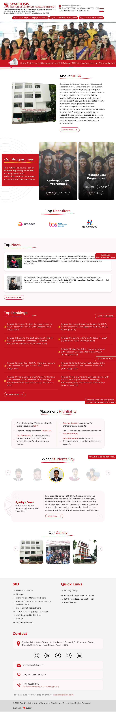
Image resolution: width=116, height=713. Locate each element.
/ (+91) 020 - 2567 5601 (85, 8)
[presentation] (7, 476)
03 (45, 676)
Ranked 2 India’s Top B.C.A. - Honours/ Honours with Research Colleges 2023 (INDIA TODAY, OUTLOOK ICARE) (83, 353)
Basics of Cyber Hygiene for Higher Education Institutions (100, 401)
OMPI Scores (70, 604)
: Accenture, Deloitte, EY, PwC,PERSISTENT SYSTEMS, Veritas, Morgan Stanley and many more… (33, 441)
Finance (19, 595)
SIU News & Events (24, 624)
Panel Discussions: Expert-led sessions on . (82, 433)
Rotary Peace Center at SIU (102, 457)
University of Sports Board (28, 609)
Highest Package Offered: (34, 432)
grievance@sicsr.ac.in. (63, 696)
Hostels (19, 620)
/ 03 (97, 8)
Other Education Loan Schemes (79, 597)
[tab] (21, 476)
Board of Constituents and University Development (33, 604)
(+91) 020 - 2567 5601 (32, 676)
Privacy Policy (71, 592)
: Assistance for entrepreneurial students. (78, 426)
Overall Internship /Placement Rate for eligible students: (35, 426)
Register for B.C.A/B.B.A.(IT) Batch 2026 (63, 18)
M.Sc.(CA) (89, 188)
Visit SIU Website (105, 316)
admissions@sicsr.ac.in (70, 6)
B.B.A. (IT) (63, 193)
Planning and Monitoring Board (31, 599)
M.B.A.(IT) (103, 188)
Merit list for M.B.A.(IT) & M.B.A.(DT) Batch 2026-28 (30, 18)
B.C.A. (51, 193)
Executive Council (24, 592)
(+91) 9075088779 (67, 8)
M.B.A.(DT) (96, 193)
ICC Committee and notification (79, 600)
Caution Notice (105, 359)
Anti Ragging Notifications (28, 616)
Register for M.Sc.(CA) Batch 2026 (91, 18)
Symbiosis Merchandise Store (105, 256)
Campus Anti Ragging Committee (32, 613)
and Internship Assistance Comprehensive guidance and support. (82, 443)
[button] (39, 56)
